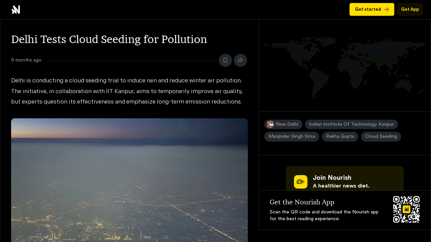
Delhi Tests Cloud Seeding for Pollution (16, 9)
